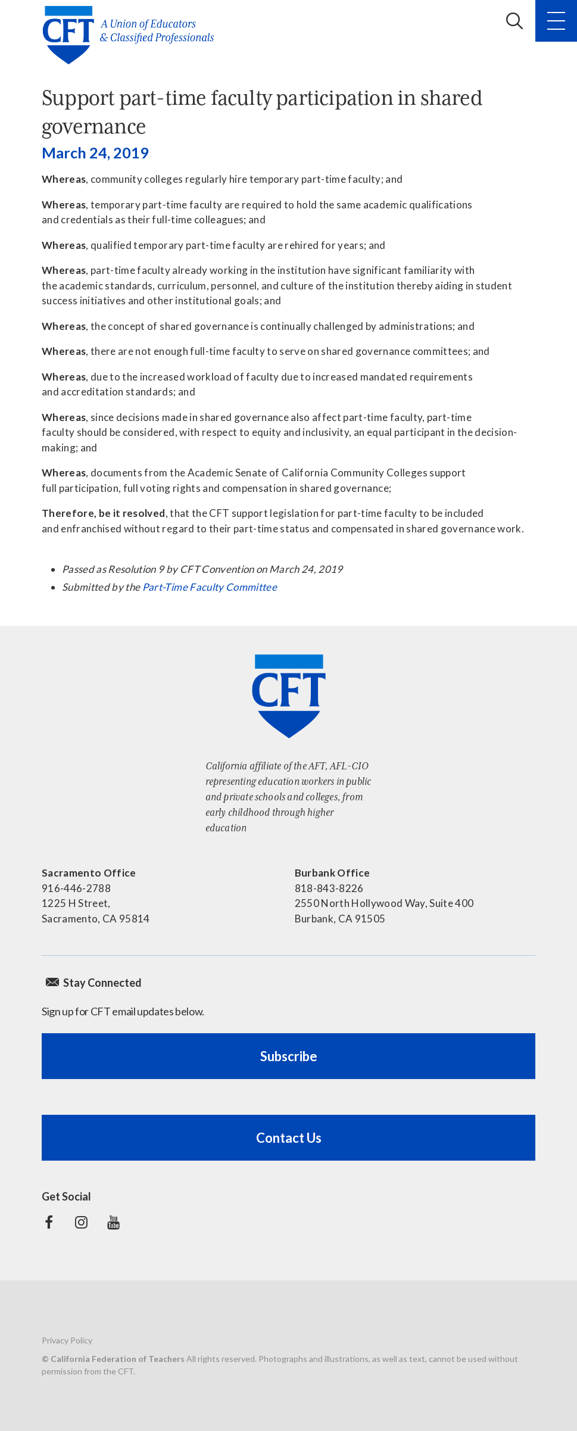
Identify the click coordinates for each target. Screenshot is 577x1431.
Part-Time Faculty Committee (209, 587)
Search (514, 21)
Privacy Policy (67, 1340)
